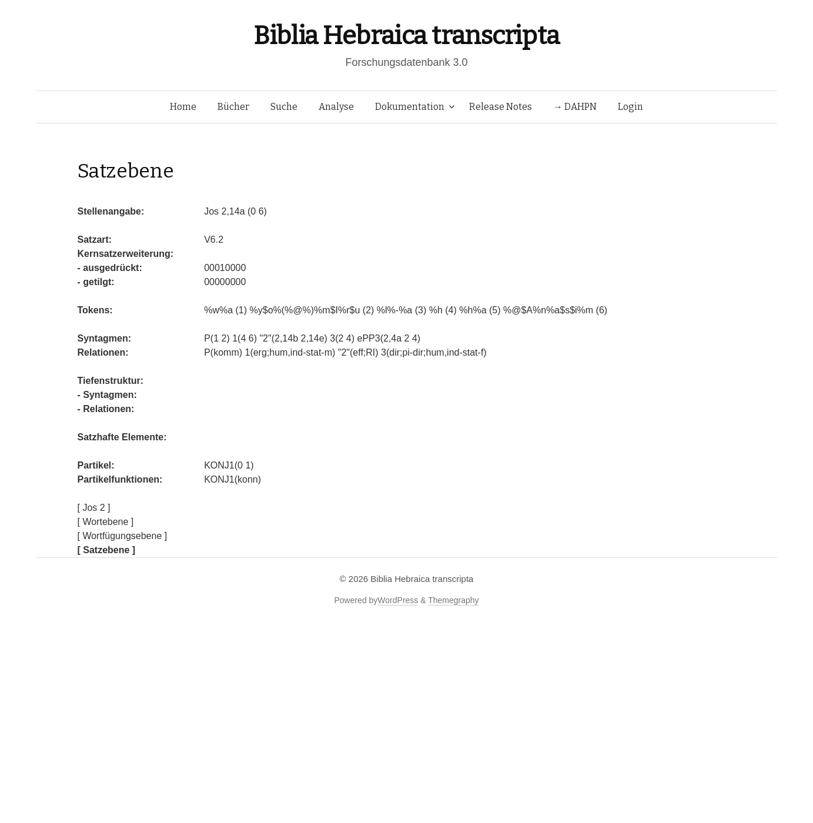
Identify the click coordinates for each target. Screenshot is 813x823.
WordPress (397, 600)
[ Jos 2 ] (94, 508)
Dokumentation (409, 106)
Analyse (336, 106)
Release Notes (500, 106)
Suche (283, 106)
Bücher (233, 106)
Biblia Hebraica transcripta (406, 36)
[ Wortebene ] (106, 522)
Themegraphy (453, 600)
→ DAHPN (575, 106)
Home (183, 106)
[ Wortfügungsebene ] (123, 536)
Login (630, 106)
